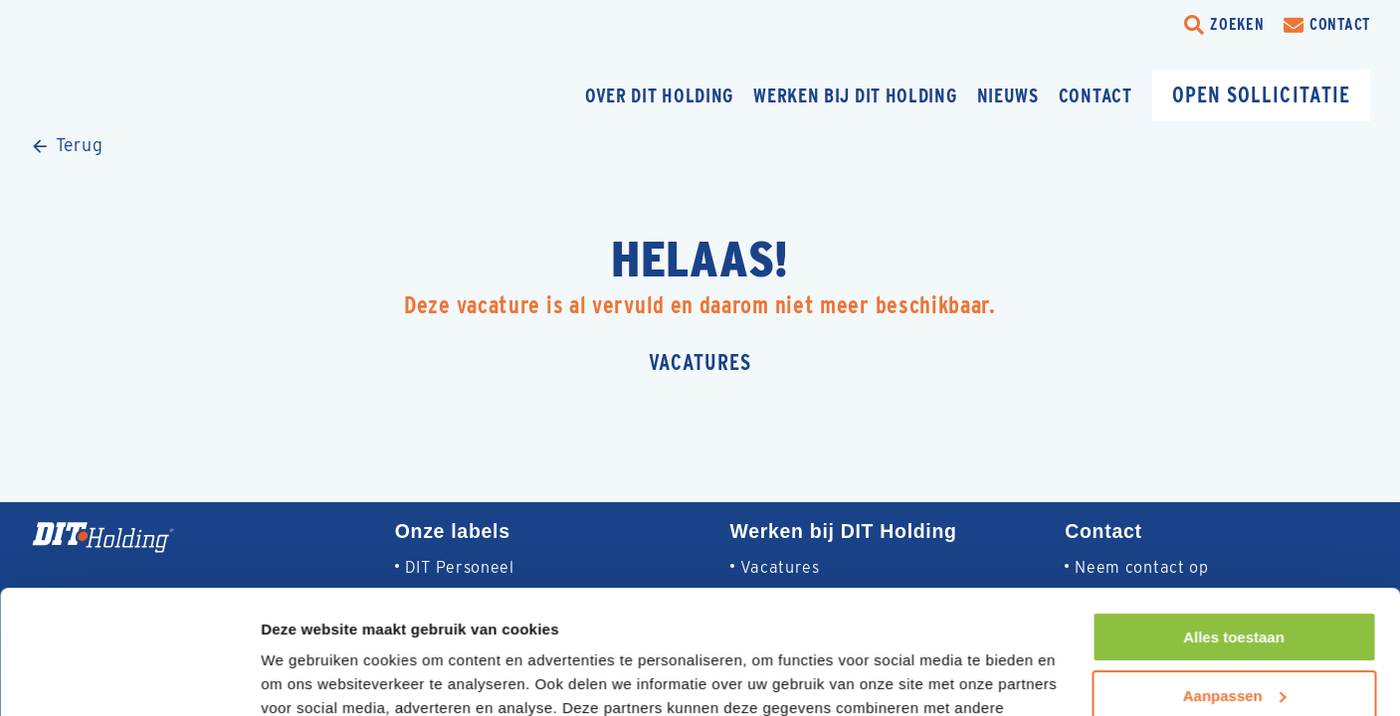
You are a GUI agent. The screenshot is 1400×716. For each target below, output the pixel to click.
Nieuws (1008, 95)
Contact (1095, 95)
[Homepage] (174, 95)
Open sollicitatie (1261, 94)
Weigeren (1233, 643)
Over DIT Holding (659, 95)
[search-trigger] (1224, 25)
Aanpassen (1235, 585)
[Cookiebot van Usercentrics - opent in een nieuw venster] (129, 677)
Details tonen (308, 676)
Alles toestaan (1234, 527)
